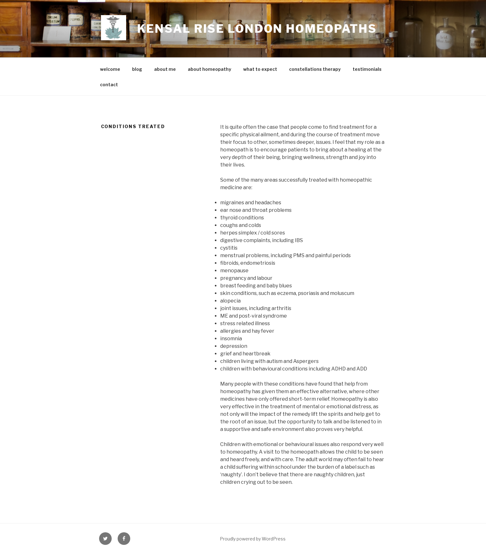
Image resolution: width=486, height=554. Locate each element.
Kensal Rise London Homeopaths (257, 29)
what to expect (260, 69)
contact (109, 84)
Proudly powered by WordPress (253, 538)
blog (137, 69)
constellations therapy (315, 69)
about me (165, 69)
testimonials (367, 69)
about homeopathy (209, 69)
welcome (110, 69)
